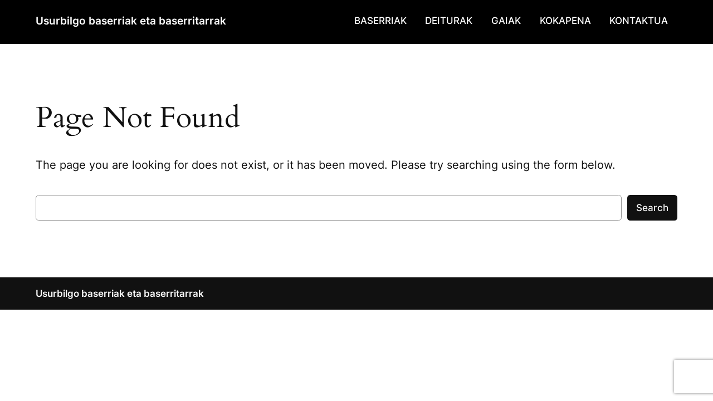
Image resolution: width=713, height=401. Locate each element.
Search (652, 207)
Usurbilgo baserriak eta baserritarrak (131, 20)
